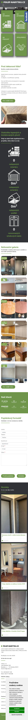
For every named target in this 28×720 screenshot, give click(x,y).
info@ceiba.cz (8, 668)
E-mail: (3, 446)
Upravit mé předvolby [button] (17, 714)
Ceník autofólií (4, 692)
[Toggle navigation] (3, 5)
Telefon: (3, 434)
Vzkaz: (3, 452)
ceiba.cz (3, 701)
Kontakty (21, 476)
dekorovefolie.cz (5, 708)
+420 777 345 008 (8, 673)
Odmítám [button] (16, 711)
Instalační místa (5, 685)
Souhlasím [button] (16, 708)
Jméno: (3, 429)
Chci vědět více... (8, 101)
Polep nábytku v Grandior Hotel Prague (13, 631)
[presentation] (12, 470)
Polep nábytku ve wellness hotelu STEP (13, 584)
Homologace (4, 688)
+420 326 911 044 (7, 672)
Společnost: (4, 441)
